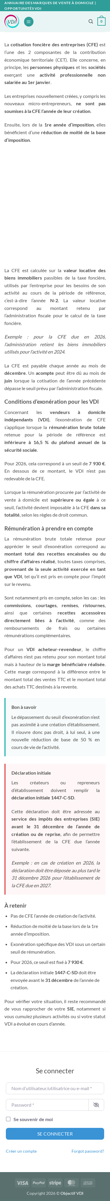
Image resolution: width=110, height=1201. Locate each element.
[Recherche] (91, 21)
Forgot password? (88, 1151)
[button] (28, 22)
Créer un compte (21, 1151)
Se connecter (55, 1133)
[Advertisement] (55, 205)
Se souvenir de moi (33, 1119)
